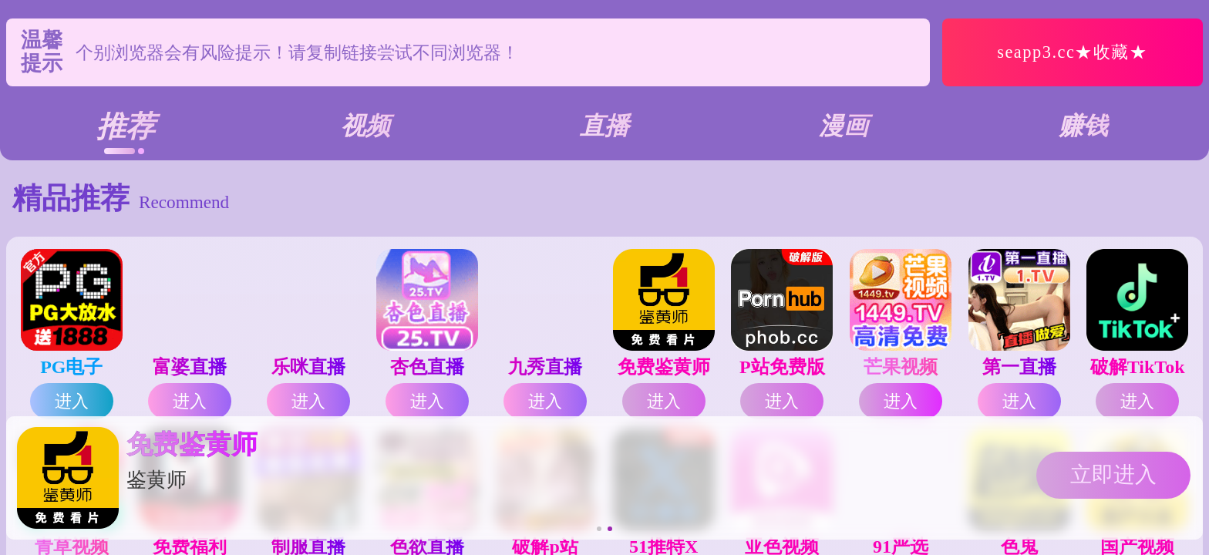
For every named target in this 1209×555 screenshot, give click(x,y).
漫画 (843, 126)
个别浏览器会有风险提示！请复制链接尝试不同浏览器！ (297, 52)
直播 (604, 126)
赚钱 (1083, 126)
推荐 (125, 126)
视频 (365, 126)
